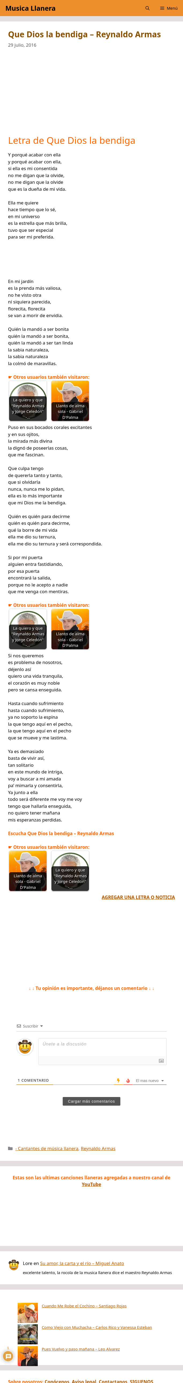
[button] (147, 8)
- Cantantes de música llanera (46, 1148)
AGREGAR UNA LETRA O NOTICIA (138, 897)
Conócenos (56, 1355)
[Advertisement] (91, 95)
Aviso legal (84, 1355)
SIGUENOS (141, 1355)
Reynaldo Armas (98, 1148)
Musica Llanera (30, 8)
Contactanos (113, 1355)
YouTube (91, 1184)
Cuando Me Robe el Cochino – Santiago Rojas (64, 1305)
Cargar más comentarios (91, 1101)
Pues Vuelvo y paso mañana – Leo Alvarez (61, 1322)
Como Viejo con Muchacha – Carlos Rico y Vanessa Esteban (77, 1313)
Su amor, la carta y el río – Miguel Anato (82, 1263)
